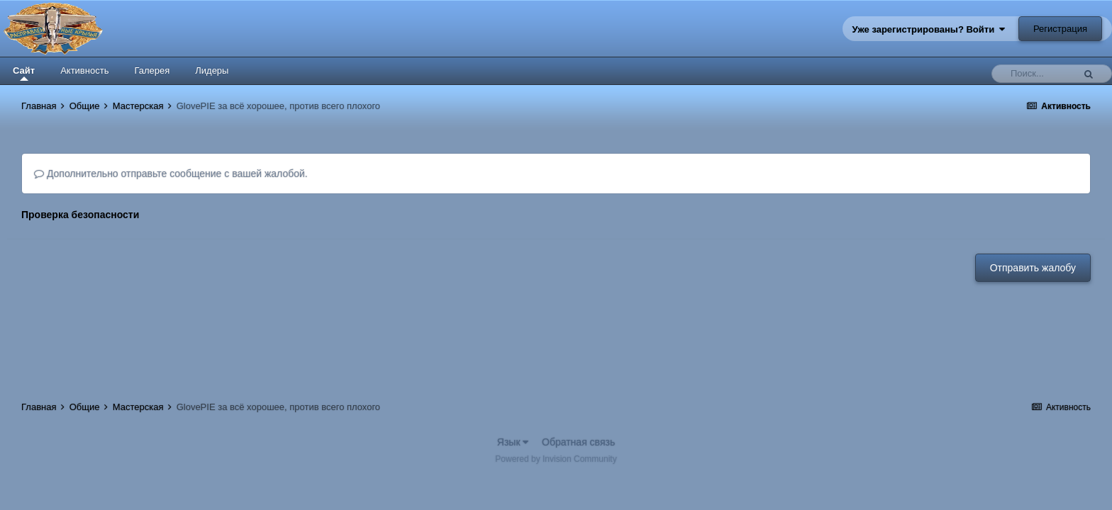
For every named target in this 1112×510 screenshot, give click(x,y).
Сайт (24, 73)
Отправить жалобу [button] (1033, 267)
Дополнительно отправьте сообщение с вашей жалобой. (171, 173)
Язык (513, 442)
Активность (84, 70)
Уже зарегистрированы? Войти (929, 29)
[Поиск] (1036, 73)
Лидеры (211, 70)
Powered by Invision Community (555, 459)
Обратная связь (578, 442)
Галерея (151, 70)
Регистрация (1060, 28)
